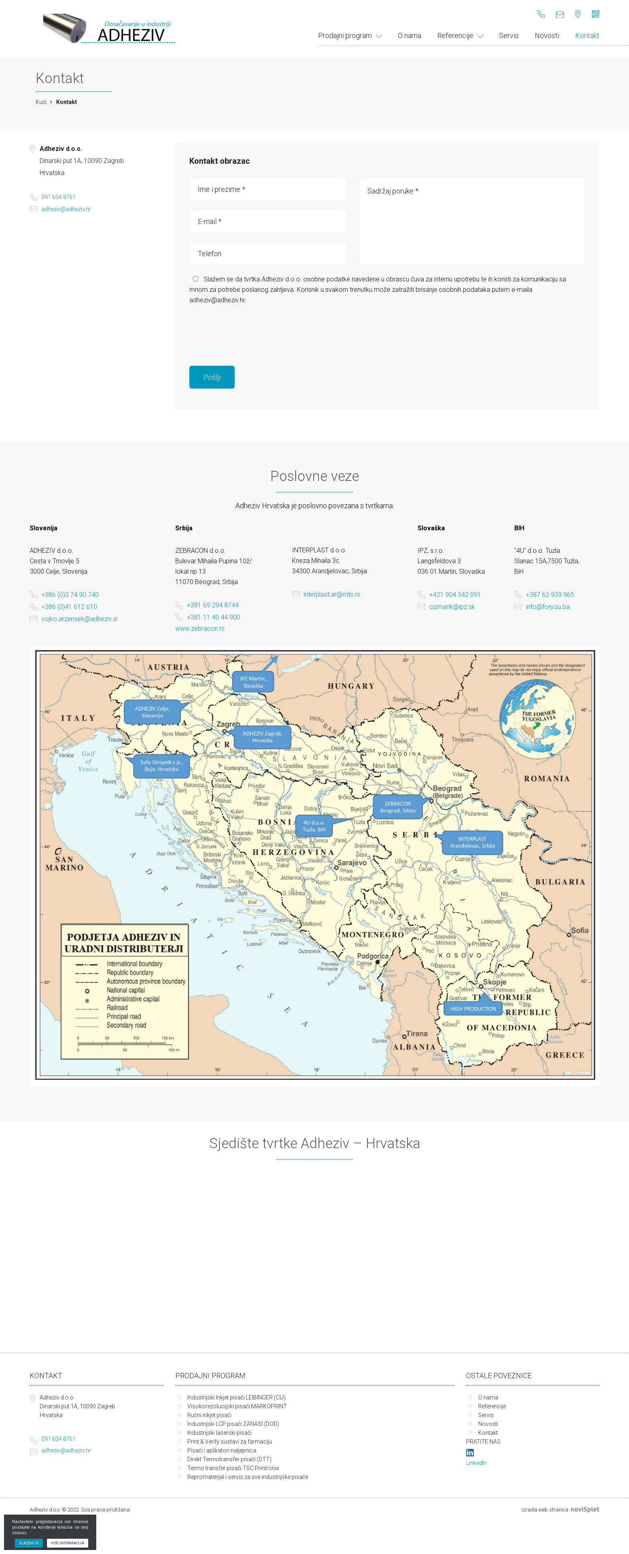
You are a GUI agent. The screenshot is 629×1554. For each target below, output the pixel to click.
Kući (41, 102)
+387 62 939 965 (550, 595)
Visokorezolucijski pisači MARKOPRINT (237, 1406)
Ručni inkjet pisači (209, 1415)
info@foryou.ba (548, 607)
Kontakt (587, 35)
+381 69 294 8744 (213, 605)
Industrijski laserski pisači (219, 1433)
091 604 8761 (58, 197)
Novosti (547, 35)
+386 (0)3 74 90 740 (70, 595)
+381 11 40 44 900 (213, 617)
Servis (509, 35)
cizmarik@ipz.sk (452, 607)
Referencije (460, 35)
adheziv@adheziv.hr (66, 209)
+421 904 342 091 (455, 595)
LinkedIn (476, 1463)
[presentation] (250, 329)
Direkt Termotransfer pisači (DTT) (229, 1459)
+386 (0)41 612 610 (69, 607)
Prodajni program (349, 35)
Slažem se (29, 1543)
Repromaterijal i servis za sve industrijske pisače (247, 1477)
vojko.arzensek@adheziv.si (79, 619)
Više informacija (67, 1543)
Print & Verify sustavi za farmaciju (229, 1441)
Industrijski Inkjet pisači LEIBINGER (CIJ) (236, 1397)
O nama (409, 35)
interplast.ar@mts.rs (332, 594)
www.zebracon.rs (200, 628)
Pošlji (212, 377)
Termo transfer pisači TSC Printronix (233, 1468)
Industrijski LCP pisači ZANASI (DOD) (233, 1424)
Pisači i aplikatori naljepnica (221, 1450)
